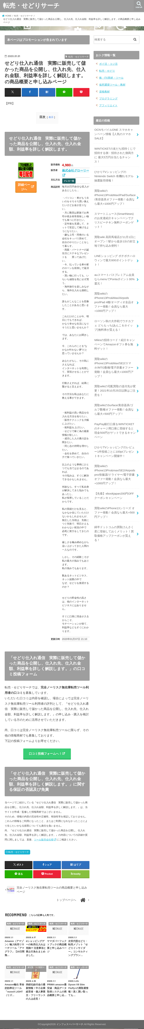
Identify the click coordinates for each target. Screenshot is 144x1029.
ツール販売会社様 (43, 840)
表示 (51, 117)
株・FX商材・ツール (110, 77)
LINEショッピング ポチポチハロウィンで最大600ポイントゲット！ (114, 254)
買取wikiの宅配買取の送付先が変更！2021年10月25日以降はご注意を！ (115, 380)
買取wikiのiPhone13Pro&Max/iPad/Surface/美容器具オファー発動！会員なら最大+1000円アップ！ (114, 193)
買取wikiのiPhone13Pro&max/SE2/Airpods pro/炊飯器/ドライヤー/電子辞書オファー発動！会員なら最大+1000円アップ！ (114, 461)
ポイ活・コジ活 (107, 63)
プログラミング (107, 97)
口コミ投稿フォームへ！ (45, 753)
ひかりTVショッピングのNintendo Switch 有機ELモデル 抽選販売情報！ (113, 173)
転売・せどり (106, 70)
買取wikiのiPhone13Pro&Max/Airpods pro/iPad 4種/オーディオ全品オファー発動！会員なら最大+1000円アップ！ (115, 295)
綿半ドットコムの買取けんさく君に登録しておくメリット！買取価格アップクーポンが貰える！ (114, 518)
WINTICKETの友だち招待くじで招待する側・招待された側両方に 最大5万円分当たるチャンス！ (114, 152)
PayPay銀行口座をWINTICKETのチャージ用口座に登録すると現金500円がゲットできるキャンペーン (115, 419)
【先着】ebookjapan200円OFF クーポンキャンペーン (113, 481)
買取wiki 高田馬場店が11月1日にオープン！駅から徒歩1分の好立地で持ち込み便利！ (114, 236)
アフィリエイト (107, 104)
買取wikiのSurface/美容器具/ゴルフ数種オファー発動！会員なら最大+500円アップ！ (114, 398)
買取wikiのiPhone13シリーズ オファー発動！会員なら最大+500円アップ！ (114, 498)
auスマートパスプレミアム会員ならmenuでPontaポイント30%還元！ (114, 272)
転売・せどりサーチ (31, 5)
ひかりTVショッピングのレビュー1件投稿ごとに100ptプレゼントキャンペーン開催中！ (114, 439)
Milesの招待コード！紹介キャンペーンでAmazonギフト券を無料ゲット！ (114, 335)
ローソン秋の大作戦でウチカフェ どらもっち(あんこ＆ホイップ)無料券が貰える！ (114, 317)
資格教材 (104, 90)
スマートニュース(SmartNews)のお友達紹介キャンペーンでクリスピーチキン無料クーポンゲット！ (115, 216)
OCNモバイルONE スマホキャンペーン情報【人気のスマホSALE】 (114, 132)
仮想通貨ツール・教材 (111, 84)
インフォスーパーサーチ (69, 1024)
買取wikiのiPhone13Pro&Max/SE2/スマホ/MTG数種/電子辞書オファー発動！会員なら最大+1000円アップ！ (115, 358)
